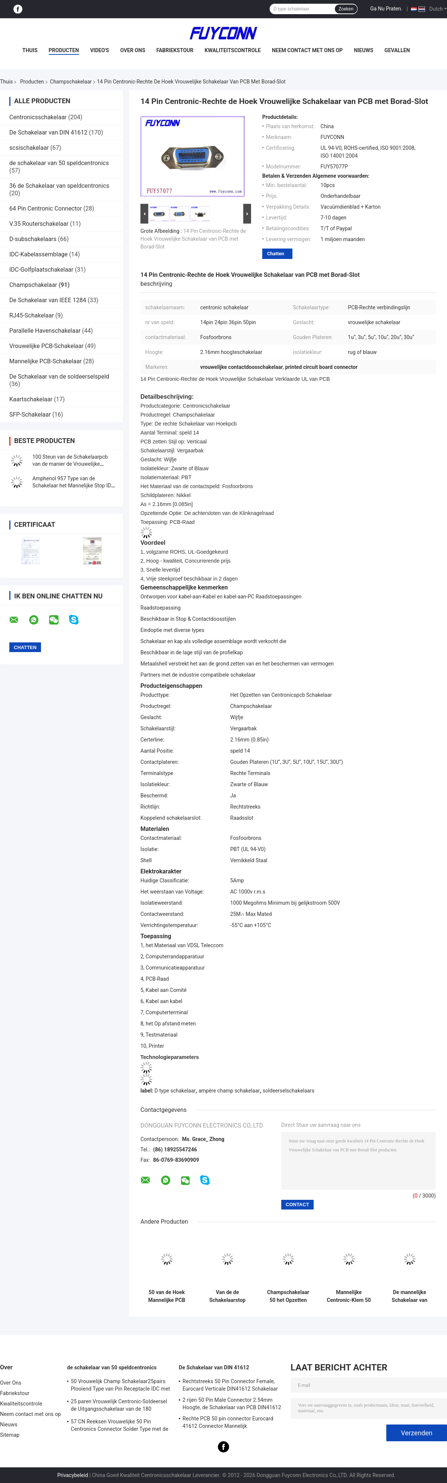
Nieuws (363, 50)
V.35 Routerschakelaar (39, 223)
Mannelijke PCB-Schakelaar (45, 361)
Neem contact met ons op (307, 50)
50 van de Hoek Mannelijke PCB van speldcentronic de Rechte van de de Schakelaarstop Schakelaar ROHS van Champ (167, 1296)
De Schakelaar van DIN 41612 (48, 132)
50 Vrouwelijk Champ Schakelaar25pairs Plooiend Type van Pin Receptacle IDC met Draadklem (120, 1386)
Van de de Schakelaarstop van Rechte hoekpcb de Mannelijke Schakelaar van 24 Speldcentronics (227, 1296)
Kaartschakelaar (31, 399)
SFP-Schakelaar (30, 414)
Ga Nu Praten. (386, 9)
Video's (99, 50)
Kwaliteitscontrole (233, 50)
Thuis (30, 50)
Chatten (275, 253)
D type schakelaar (175, 1091)
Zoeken (346, 9)
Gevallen (397, 50)
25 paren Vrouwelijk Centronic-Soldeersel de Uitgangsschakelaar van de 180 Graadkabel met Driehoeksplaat (119, 1406)
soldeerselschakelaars (288, 1091)
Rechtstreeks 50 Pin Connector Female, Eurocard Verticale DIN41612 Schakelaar (230, 1385)
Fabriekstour (175, 50)
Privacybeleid (72, 1475)
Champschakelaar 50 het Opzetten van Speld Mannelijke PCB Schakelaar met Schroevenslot (288, 1296)
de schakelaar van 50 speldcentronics (59, 163)
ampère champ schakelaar (229, 1091)
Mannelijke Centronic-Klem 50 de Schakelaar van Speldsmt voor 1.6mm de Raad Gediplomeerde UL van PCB (349, 1296)
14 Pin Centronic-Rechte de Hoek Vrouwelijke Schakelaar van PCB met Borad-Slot (193, 239)
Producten (64, 50)
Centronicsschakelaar (38, 117)
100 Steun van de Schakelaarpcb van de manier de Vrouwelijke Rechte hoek (70, 464)
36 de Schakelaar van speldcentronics (59, 185)
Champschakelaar (71, 82)
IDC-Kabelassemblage (38, 254)
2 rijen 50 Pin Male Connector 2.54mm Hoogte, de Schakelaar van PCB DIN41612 (232, 1403)
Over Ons (132, 50)
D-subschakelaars (33, 239)
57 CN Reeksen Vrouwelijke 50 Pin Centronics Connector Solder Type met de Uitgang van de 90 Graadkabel (119, 1426)
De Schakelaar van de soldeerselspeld (59, 376)
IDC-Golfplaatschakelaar (41, 269)
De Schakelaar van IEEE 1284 (47, 300)
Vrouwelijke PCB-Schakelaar (46, 346)
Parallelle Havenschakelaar (44, 330)
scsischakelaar (29, 147)
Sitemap (9, 1435)
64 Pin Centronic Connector (45, 208)
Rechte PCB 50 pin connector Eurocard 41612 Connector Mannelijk (228, 1422)
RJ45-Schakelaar (31, 315)
